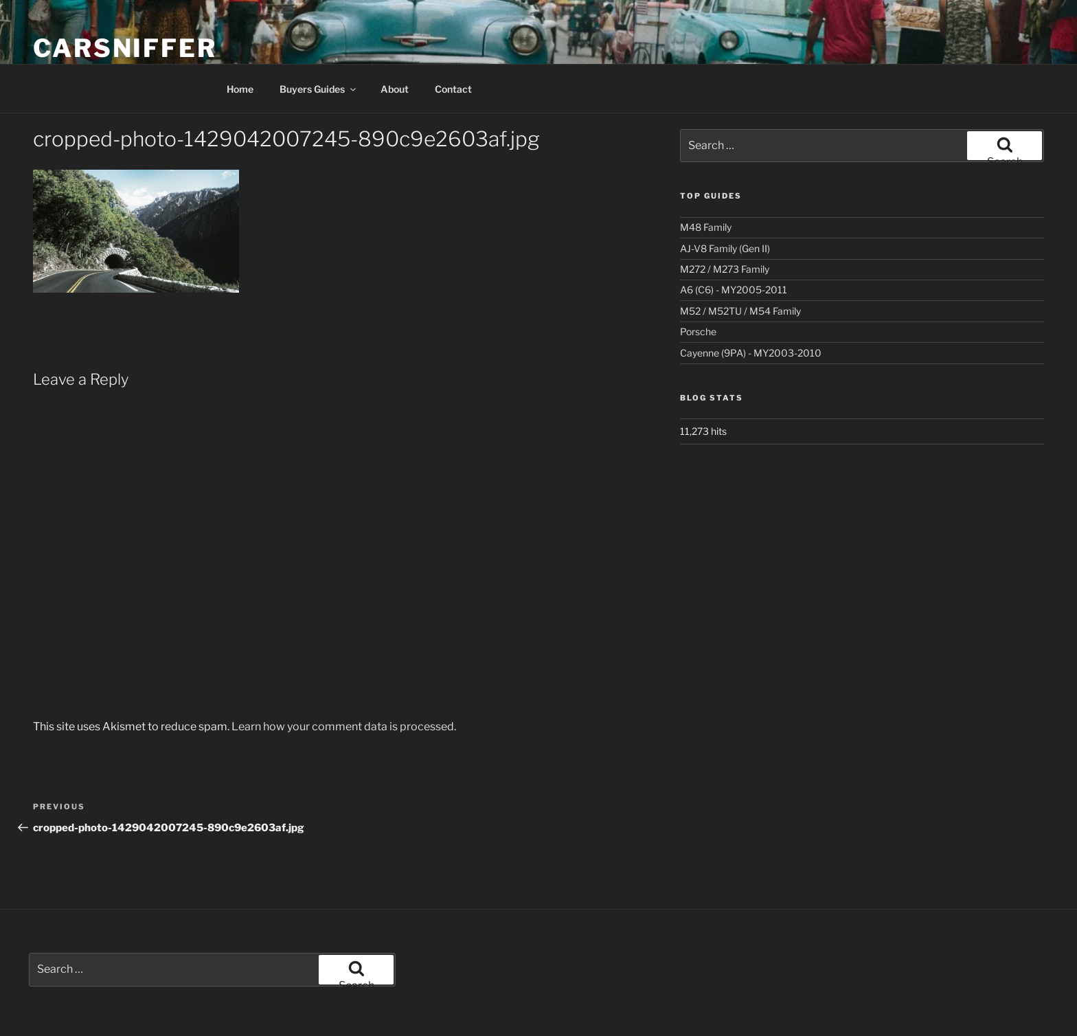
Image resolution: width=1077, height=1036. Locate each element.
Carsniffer (125, 48)
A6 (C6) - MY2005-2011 (733, 289)
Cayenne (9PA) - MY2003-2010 (750, 353)
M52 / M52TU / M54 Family (740, 311)
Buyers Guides (319, 89)
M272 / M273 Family (724, 269)
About (395, 89)
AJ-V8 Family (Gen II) (725, 248)
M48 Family (706, 227)
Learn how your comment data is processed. (343, 726)
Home (240, 89)
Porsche (698, 331)
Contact (453, 89)
